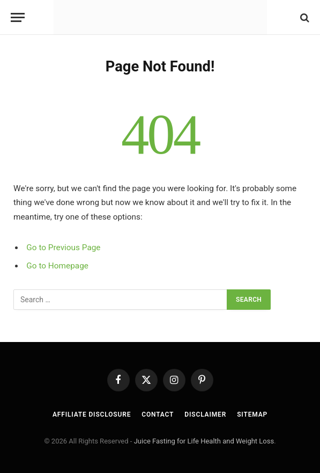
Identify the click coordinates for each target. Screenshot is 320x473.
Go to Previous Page (63, 247)
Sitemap (252, 414)
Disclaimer (205, 414)
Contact (158, 414)
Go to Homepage (57, 266)
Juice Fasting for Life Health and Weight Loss (204, 441)
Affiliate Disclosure (92, 414)
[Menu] (18, 17)
